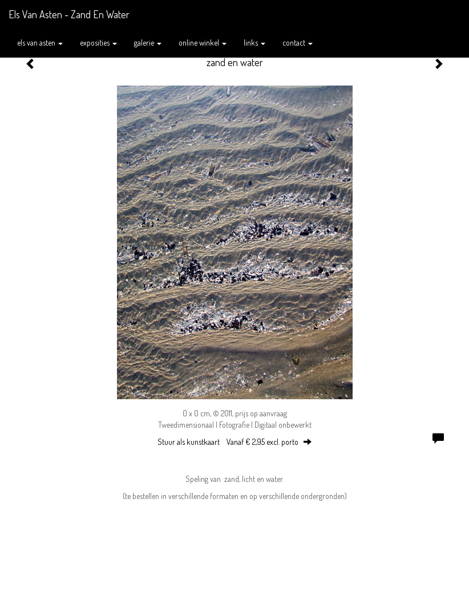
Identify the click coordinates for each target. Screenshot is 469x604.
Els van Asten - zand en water (69, 14)
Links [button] (254, 42)
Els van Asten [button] (40, 42)
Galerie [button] (147, 42)
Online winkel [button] (203, 42)
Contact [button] (297, 42)
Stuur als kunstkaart (234, 442)
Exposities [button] (98, 42)
